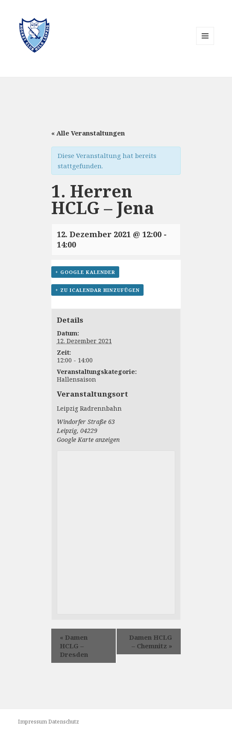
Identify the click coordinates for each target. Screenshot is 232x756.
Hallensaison (76, 379)
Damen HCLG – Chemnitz (150, 641)
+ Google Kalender (85, 272)
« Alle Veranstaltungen (88, 133)
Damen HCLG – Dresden (74, 646)
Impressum (32, 721)
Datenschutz (63, 721)
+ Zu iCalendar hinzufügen (97, 290)
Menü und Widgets (205, 44)
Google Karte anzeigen (88, 439)
